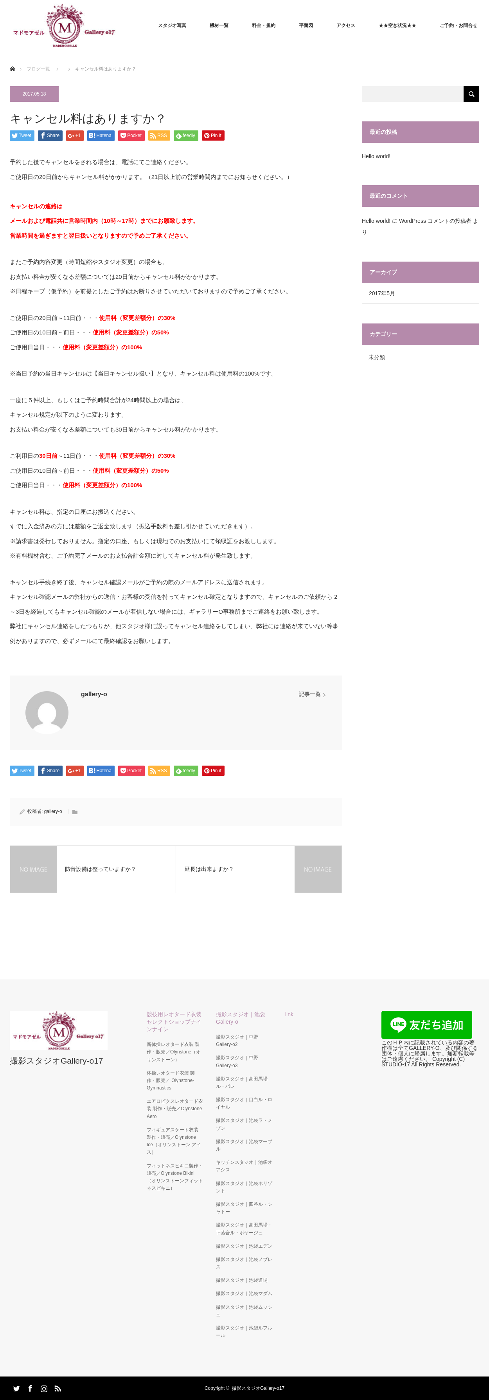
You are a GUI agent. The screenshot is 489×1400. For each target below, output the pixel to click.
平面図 (306, 25)
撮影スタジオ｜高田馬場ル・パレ (242, 1082)
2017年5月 (382, 293)
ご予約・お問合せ (458, 25)
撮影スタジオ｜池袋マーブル (244, 1145)
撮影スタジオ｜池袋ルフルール (244, 1331)
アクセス (345, 25)
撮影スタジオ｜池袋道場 (242, 1280)
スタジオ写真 (172, 25)
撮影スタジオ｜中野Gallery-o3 (237, 1061)
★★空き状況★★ (397, 25)
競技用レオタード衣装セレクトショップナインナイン (174, 1021)
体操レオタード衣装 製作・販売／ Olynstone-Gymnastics (171, 1080)
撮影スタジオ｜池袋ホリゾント (244, 1187)
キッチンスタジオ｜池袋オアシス (244, 1166)
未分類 (377, 357)
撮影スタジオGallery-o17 (56, 1061)
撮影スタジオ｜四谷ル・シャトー (244, 1207)
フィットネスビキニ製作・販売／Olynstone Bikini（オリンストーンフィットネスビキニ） (175, 1177)
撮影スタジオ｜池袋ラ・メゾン (244, 1124)
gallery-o (94, 694)
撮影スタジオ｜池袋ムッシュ (244, 1310)
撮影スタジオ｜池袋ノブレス (244, 1263)
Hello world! (376, 156)
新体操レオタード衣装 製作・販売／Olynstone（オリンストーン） (174, 1052)
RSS (57, 1387)
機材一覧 (219, 25)
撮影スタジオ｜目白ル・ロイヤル (244, 1103)
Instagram (43, 1387)
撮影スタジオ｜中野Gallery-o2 (237, 1040)
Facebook (29, 1387)
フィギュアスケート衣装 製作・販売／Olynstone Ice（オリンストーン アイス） (174, 1141)
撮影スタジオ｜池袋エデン (244, 1246)
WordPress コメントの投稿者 (435, 221)
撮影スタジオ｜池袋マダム (244, 1293)
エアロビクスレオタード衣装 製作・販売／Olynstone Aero (175, 1108)
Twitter (16, 1387)
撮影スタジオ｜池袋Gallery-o (240, 1018)
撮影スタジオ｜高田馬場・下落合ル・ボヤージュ (244, 1228)
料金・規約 (263, 25)
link (289, 1014)
